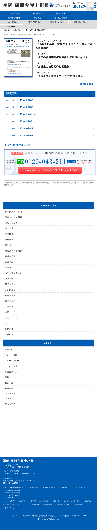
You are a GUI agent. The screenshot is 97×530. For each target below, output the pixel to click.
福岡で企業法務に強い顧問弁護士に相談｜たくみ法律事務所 (45, 516)
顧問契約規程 (9, 497)
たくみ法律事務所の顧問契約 (15, 487)
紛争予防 (9, 228)
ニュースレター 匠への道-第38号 (20, 135)
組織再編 (9, 262)
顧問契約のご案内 (13, 212)
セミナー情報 (11, 355)
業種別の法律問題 (13, 217)
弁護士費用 (78, 504)
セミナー (9, 323)
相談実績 (9, 383)
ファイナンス (11, 279)
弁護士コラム (11, 312)
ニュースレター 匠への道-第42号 (20, 107)
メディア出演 (11, 366)
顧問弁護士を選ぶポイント (13, 492)
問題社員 (56, 501)
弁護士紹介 (10, 307)
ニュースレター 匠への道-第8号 (19, 121)
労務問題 (9, 234)
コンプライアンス (13, 273)
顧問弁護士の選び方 (57, 22)
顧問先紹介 (10, 404)
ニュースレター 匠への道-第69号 (20, 100)
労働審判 (45, 501)
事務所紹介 (10, 301)
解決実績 (9, 389)
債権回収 (9, 240)
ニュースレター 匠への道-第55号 (20, 128)
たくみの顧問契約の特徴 (13, 495)
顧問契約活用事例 (34, 22)
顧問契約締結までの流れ (13, 490)
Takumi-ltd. (54, 519)
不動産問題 (10, 256)
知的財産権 (48, 504)
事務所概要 (11, 26)
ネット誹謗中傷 (79, 487)
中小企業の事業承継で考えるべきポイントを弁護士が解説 (75, 183)
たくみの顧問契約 (11, 22)
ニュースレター (52, 34)
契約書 (8, 245)
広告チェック (11, 223)
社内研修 (9, 329)
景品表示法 (10, 284)
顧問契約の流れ (80, 22)
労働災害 (12, 394)
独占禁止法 (10, 295)
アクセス (9, 335)
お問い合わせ (9, 508)
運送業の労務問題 (13, 251)
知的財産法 (10, 290)
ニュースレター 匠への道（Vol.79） (21, 114)
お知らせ (9, 349)
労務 (10, 398)
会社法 (8, 268)
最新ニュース (11, 377)
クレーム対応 (9, 501)
